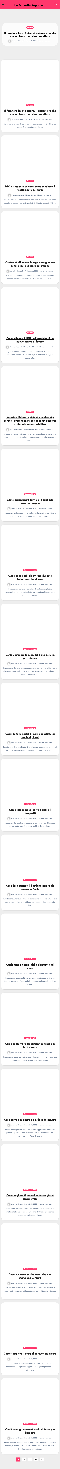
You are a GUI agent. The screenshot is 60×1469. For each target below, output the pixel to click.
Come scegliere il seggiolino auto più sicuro (30, 1354)
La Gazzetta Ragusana (29, 5)
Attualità (30, 412)
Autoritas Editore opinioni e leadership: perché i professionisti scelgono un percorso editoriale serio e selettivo (30, 420)
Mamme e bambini (30, 570)
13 (36, 1459)
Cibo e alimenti (30, 1038)
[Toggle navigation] (2, 4)
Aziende (30, 27)
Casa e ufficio (30, 494)
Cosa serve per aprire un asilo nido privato (30, 1120)
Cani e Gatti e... (30, 728)
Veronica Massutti (16, 41)
